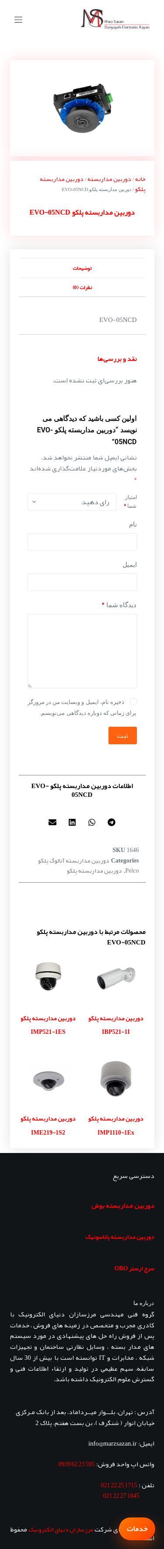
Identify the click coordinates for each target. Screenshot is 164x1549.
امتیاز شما (130, 501)
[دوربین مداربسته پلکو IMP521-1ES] (48, 978)
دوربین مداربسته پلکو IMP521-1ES (48, 1025)
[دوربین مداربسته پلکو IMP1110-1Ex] (116, 1079)
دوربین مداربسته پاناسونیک (119, 1237)
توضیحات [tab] (82, 268)
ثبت (122, 735)
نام (133, 524)
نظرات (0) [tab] (82, 287)
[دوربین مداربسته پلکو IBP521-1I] (116, 978)
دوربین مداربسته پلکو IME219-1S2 (48, 1125)
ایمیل (129, 565)
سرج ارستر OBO (134, 1268)
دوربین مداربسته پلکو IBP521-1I (115, 1025)
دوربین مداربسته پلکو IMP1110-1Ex (115, 1125)
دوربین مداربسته (109, 179)
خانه (140, 179)
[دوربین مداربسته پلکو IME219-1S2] (48, 1079)
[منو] (18, 20)
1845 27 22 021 (121, 1495)
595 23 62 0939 (77, 1464)
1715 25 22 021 (119, 1485)
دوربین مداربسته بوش (122, 1205)
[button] (112, 822)
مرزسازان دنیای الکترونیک (60, 1529)
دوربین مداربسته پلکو (94, 870)
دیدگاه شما (119, 605)
